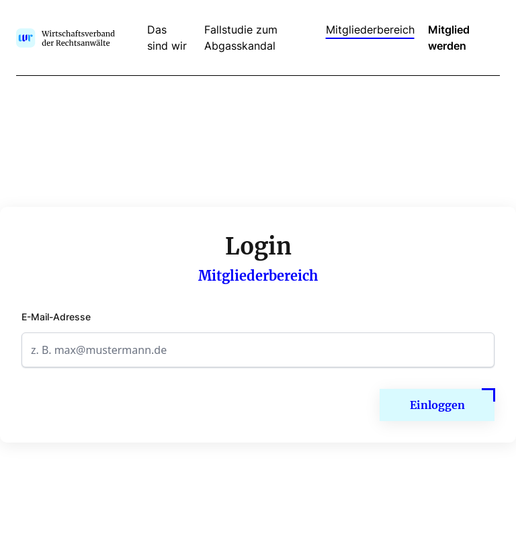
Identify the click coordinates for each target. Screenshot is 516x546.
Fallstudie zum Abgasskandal (240, 37)
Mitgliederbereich (370, 29)
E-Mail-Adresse (56, 316)
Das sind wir (167, 37)
